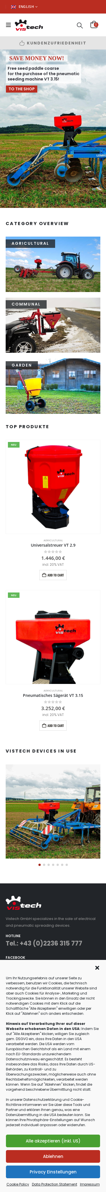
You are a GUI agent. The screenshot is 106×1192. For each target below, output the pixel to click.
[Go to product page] (53, 487)
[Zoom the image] (53, 767)
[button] (97, 967)
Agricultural (53, 540)
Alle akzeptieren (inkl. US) (53, 1141)
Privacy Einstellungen (53, 1172)
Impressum (90, 1184)
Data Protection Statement (54, 1184)
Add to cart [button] (55, 575)
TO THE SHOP (21, 89)
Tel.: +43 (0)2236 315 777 (44, 943)
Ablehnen (53, 1156)
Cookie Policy (18, 1184)
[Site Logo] (29, 25)
